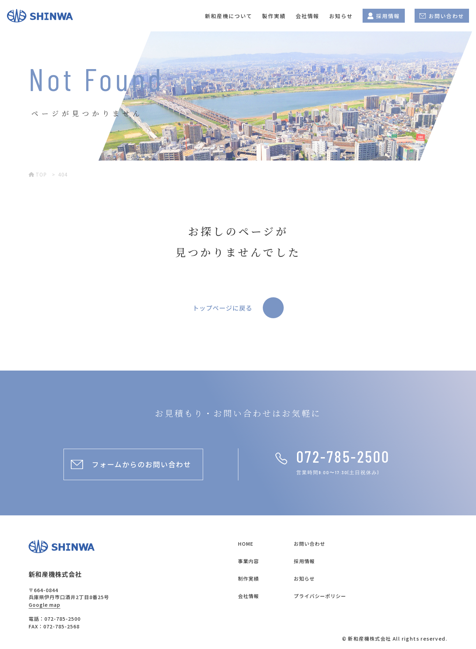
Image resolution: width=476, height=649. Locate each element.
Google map (44, 604)
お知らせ (341, 15)
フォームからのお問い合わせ (141, 464)
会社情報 (307, 15)
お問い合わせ (441, 16)
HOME (245, 543)
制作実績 (248, 578)
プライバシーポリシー (320, 595)
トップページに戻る (222, 307)
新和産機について (228, 15)
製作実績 (274, 15)
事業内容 (248, 561)
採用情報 (383, 16)
